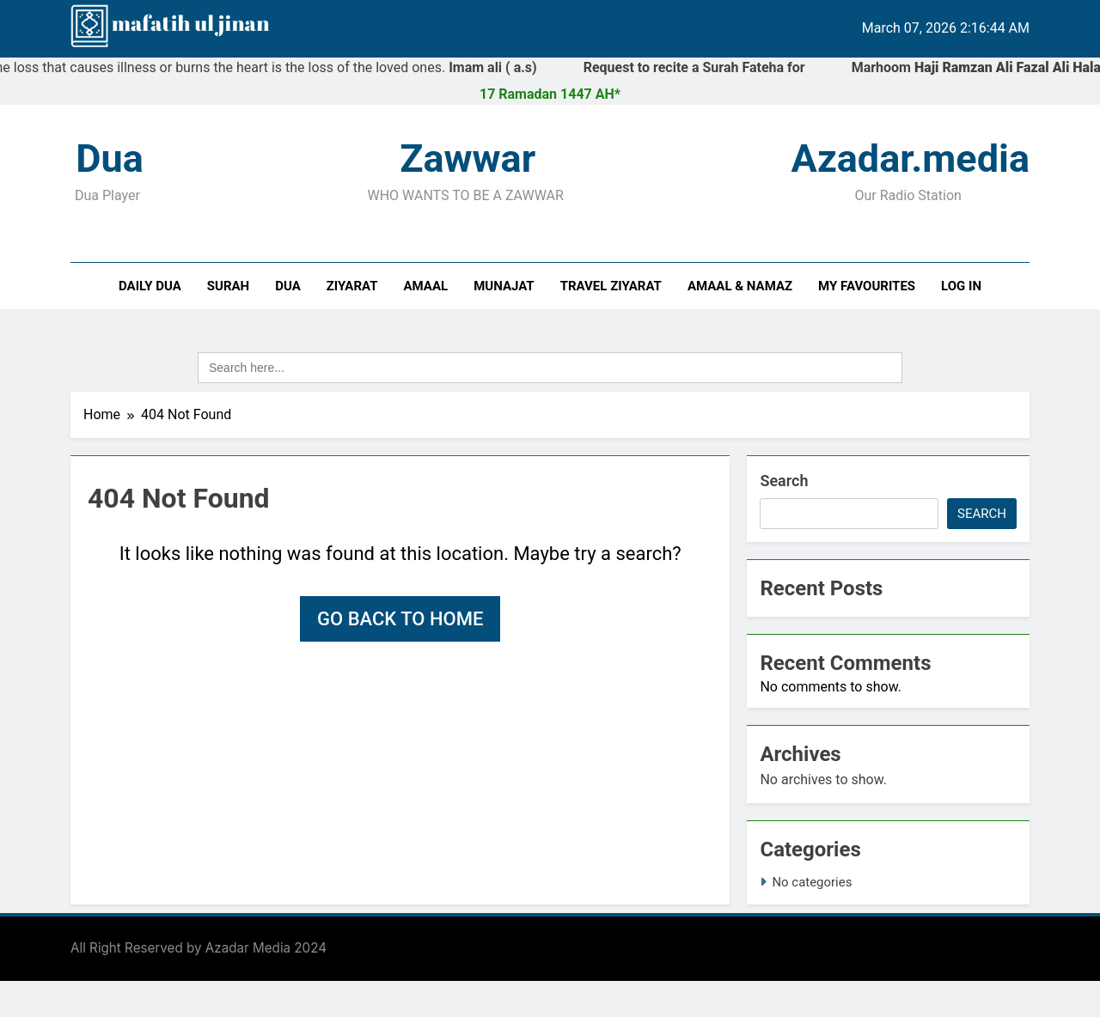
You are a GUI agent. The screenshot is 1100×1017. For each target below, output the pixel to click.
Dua (288, 286)
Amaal (426, 286)
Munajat (504, 286)
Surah (228, 286)
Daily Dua (150, 286)
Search (784, 481)
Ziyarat (352, 286)
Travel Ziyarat (611, 286)
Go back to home (400, 619)
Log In (961, 286)
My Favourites (866, 286)
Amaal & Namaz (740, 286)
